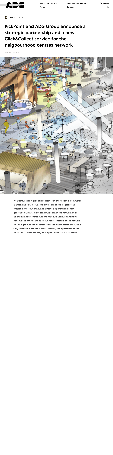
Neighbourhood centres (77, 3)
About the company (48, 3)
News (42, 7)
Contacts (70, 7)
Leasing (106, 3)
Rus (108, 7)
